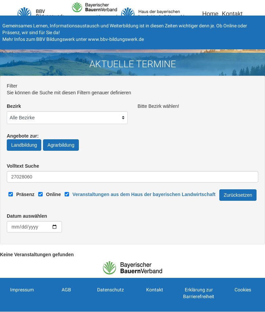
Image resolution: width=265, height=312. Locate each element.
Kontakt (232, 13)
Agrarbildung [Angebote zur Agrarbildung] (60, 145)
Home (210, 13)
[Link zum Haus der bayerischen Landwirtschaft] (143, 194)
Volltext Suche (23, 166)
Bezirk (14, 106)
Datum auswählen (27, 216)
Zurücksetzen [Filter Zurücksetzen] (238, 195)
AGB (66, 289)
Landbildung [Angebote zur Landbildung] (24, 145)
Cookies (243, 289)
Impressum (22, 289)
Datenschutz (110, 289)
